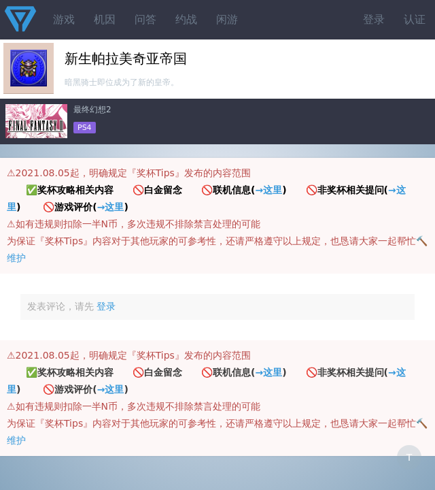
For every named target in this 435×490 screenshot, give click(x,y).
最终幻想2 (92, 109)
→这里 (268, 189)
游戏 (64, 19)
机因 (105, 19)
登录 (374, 19)
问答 (145, 19)
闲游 (227, 19)
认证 (414, 19)
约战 (186, 19)
